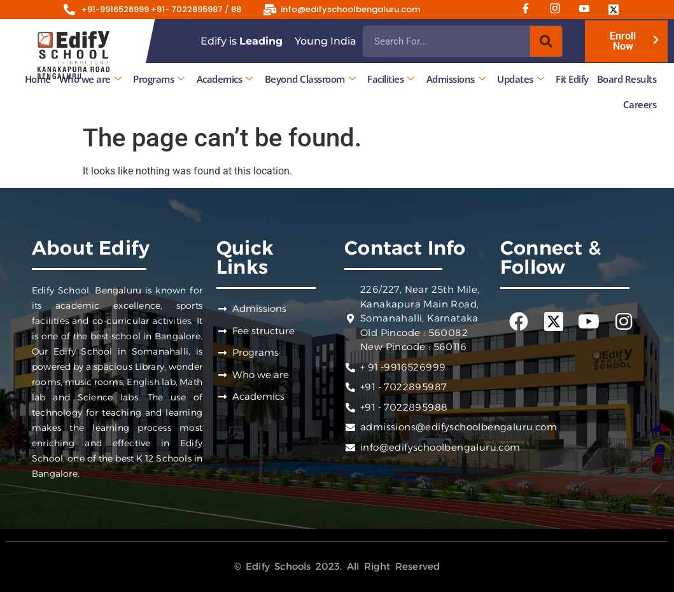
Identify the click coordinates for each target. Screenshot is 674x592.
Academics (225, 79)
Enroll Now (623, 41)
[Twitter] (618, 9)
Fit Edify (572, 79)
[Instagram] (559, 9)
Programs (159, 79)
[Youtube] (588, 9)
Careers (640, 104)
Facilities (390, 79)
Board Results (627, 79)
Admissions (456, 79)
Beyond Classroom (310, 79)
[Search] (546, 41)
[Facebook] (530, 9)
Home (38, 79)
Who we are (90, 79)
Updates (520, 79)
